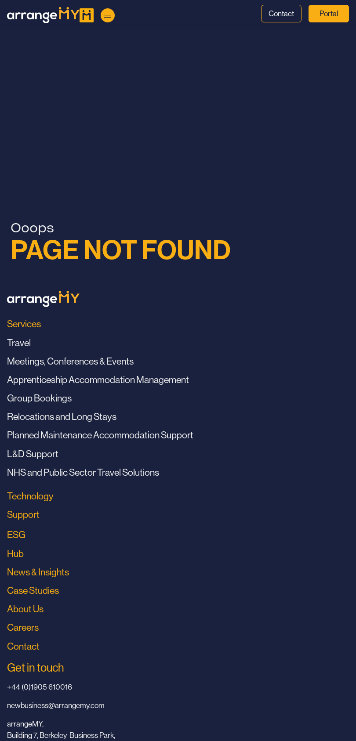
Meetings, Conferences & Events (70, 361)
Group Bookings (39, 398)
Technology (30, 496)
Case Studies (33, 590)
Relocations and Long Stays (61, 417)
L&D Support (32, 454)
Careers (23, 627)
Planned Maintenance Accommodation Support (100, 435)
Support (23, 515)
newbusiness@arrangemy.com (56, 705)
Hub (15, 554)
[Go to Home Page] (43, 15)
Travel (19, 343)
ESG (16, 535)
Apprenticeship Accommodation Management (98, 380)
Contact (281, 13)
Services (24, 324)
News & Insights (38, 572)
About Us (25, 609)
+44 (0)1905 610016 (39, 687)
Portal (329, 13)
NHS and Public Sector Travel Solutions (83, 472)
